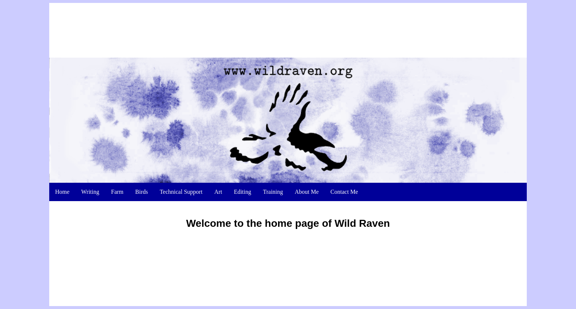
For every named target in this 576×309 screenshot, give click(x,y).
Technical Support (181, 169)
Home (62, 169)
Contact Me (344, 169)
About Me (306, 169)
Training (273, 169)
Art (218, 169)
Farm (117, 169)
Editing (242, 169)
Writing (90, 169)
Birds (141, 169)
